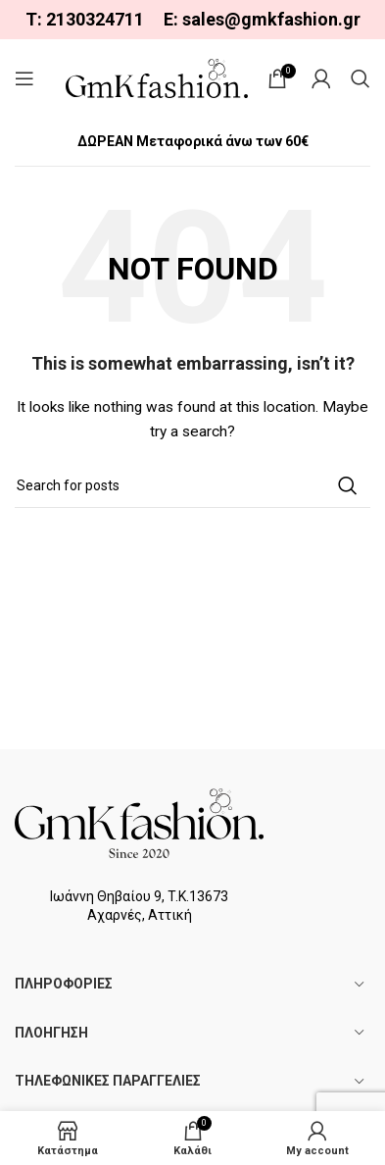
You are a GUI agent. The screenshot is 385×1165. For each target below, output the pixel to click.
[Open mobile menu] (24, 78)
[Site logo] (157, 77)
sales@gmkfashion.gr (271, 19)
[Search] (360, 78)
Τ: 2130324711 (84, 19)
